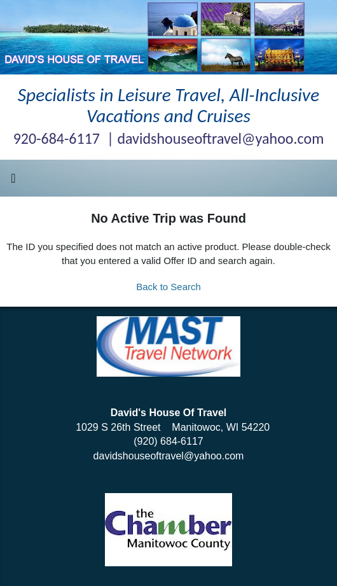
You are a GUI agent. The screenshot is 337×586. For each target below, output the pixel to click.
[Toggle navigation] (13, 181)
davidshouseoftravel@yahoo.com (168, 455)
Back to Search (168, 286)
